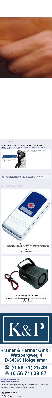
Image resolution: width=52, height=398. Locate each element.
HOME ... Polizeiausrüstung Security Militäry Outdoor (20, 147)
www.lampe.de (47, 154)
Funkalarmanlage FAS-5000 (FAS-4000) (10, 148)
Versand (31, 251)
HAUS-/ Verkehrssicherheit (40, 147)
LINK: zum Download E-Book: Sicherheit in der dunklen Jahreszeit (38, 151)
